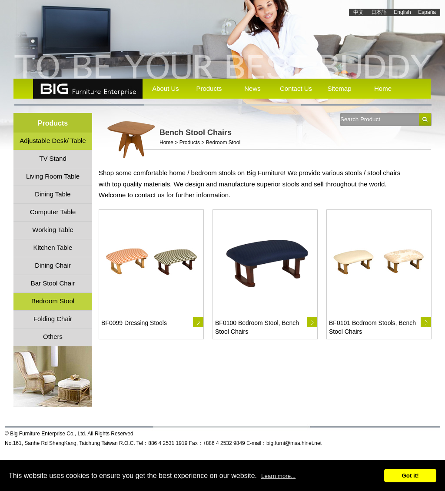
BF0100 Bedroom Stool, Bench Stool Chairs (257, 327)
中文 (358, 12)
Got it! (410, 475)
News (252, 88)
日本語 (379, 12)
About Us (165, 88)
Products (209, 88)
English (402, 12)
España (427, 12)
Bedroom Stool (223, 142)
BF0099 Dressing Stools (134, 322)
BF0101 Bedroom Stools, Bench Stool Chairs (372, 327)
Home (383, 88)
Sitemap (339, 88)
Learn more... (278, 476)
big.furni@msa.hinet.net (294, 443)
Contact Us (296, 88)
